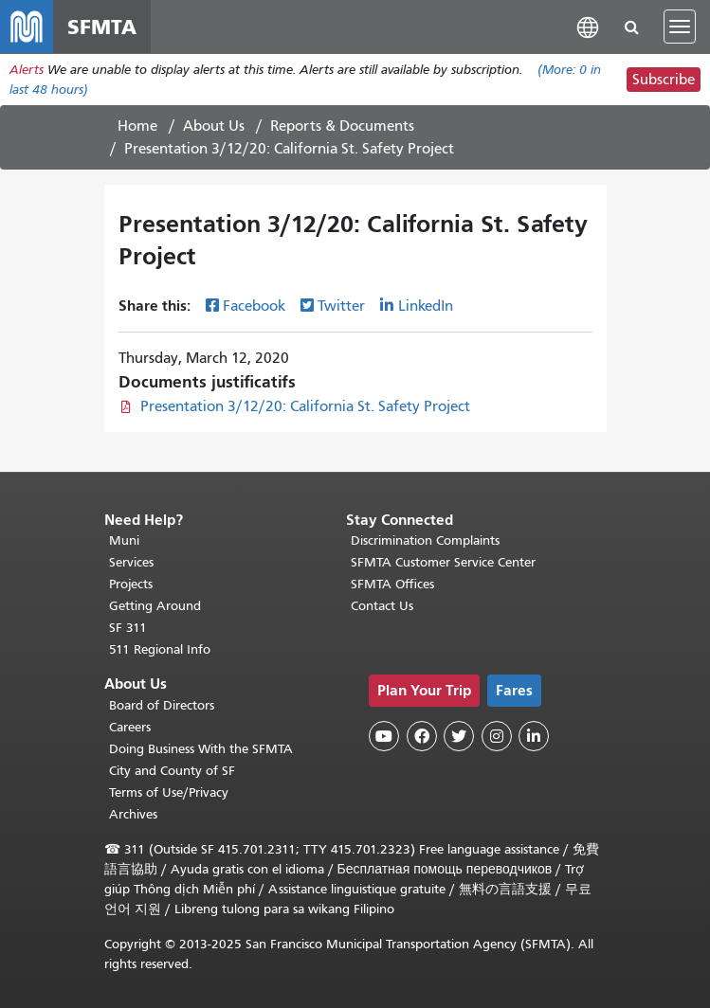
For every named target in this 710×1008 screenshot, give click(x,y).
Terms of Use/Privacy (168, 792)
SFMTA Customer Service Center (443, 562)
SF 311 (128, 628)
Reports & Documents (342, 126)
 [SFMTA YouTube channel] (383, 736)
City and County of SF (172, 771)
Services (131, 562)
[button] (587, 26)
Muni (124, 540)
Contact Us (382, 606)
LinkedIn (425, 306)
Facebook (254, 306)
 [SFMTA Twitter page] (458, 736)
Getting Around (155, 606)
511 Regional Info (159, 649)
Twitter (341, 306)
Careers (130, 727)
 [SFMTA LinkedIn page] (533, 736)
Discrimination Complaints (425, 540)
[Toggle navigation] (680, 26)
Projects (131, 584)
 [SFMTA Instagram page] (496, 736)
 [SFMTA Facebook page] (421, 736)
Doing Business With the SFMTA (201, 749)
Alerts (26, 70)
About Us (214, 126)
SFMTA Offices (392, 584)
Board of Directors (161, 705)
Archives (133, 814)
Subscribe (663, 79)
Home (137, 126)
